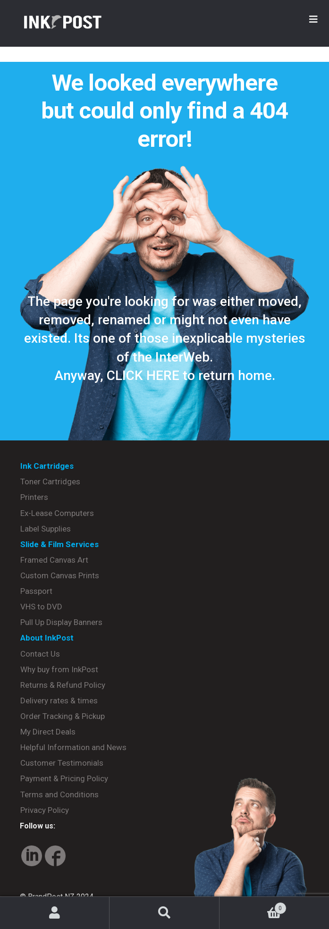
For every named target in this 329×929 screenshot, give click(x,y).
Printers (34, 497)
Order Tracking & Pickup (62, 716)
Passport (36, 591)
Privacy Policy (44, 810)
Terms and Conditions (59, 794)
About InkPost (47, 637)
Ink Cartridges (47, 466)
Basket (253, 906)
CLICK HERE (143, 375)
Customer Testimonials (61, 763)
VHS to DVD (41, 606)
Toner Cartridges (50, 481)
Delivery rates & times (59, 700)
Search (164, 913)
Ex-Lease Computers (57, 513)
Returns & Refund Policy (62, 685)
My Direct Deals (48, 731)
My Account (55, 913)
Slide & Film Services (59, 544)
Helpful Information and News (73, 747)
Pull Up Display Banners (61, 622)
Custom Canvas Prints (59, 575)
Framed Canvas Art (54, 560)
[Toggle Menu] (313, 19)
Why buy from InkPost (59, 669)
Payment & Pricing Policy (64, 778)
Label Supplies (45, 528)
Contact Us (40, 654)
